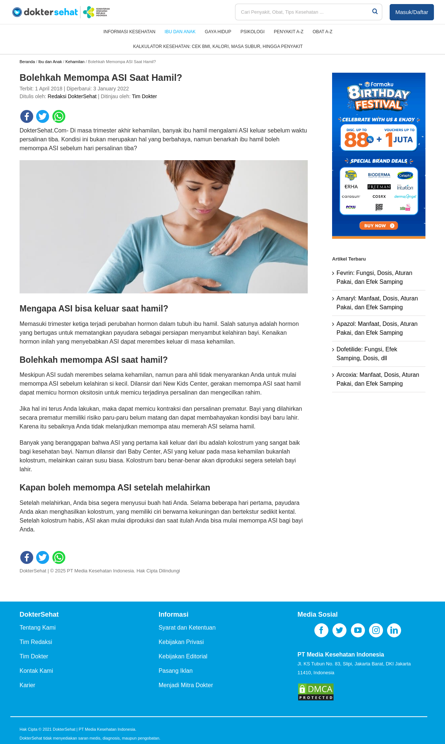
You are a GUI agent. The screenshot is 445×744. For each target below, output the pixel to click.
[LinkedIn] (394, 630)
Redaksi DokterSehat (72, 96)
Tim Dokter (144, 96)
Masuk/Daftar (411, 12)
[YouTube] (358, 630)
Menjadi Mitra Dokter (186, 685)
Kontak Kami (36, 671)
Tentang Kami (38, 627)
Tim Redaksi (36, 642)
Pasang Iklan (176, 671)
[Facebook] (321, 630)
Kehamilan (74, 61)
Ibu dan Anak (50, 61)
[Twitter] (339, 630)
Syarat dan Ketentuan (187, 627)
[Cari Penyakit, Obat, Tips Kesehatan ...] (303, 12)
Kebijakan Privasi (181, 642)
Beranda (27, 61)
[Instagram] (376, 630)
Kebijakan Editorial (183, 656)
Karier (27, 685)
